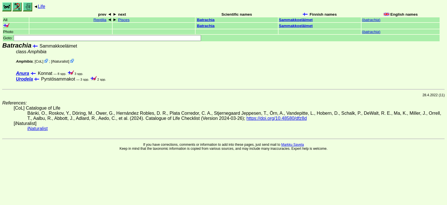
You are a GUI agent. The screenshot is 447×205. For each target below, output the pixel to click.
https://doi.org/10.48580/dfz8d (276, 118)
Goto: (102, 38)
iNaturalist (60, 61)
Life (41, 6)
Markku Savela (292, 145)
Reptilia (100, 20)
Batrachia (206, 20)
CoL (39, 61)
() (371, 20)
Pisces (123, 20)
